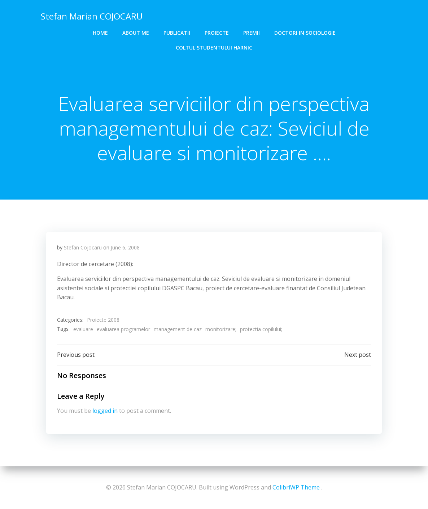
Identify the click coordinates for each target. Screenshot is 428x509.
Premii (251, 32)
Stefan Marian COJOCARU (92, 16)
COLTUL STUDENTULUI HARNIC (214, 47)
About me (135, 32)
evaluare (83, 329)
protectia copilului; (261, 329)
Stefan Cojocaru (83, 247)
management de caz (178, 329)
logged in (105, 411)
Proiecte (217, 32)
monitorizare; (220, 329)
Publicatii (176, 32)
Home (100, 32)
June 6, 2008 (125, 247)
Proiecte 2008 (103, 319)
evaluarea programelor (123, 329)
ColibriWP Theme (296, 487)
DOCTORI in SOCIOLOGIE (305, 32)
